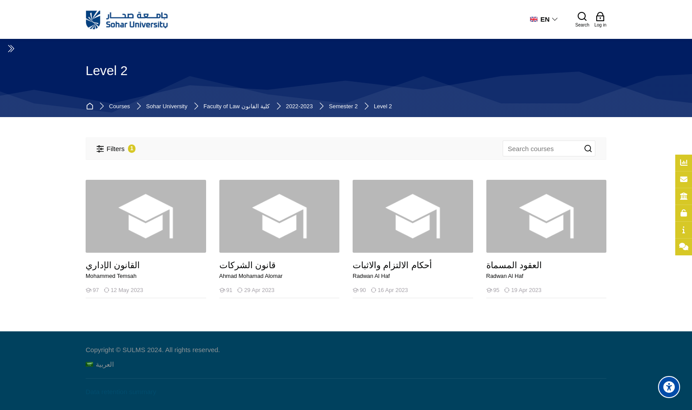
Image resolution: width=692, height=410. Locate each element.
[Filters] (116, 149)
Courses (119, 107)
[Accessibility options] (669, 387)
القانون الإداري (113, 265)
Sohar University (167, 107)
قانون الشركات (247, 265)
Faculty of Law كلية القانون (236, 107)
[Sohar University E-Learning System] (127, 19)
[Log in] (600, 19)
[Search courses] (588, 148)
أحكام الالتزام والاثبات (392, 265)
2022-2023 (299, 107)
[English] (544, 19)
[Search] (582, 19)
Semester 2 (343, 107)
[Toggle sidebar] (10, 48)
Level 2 (383, 107)
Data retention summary (121, 391)
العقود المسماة (514, 265)
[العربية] (100, 364)
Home (91, 106)
